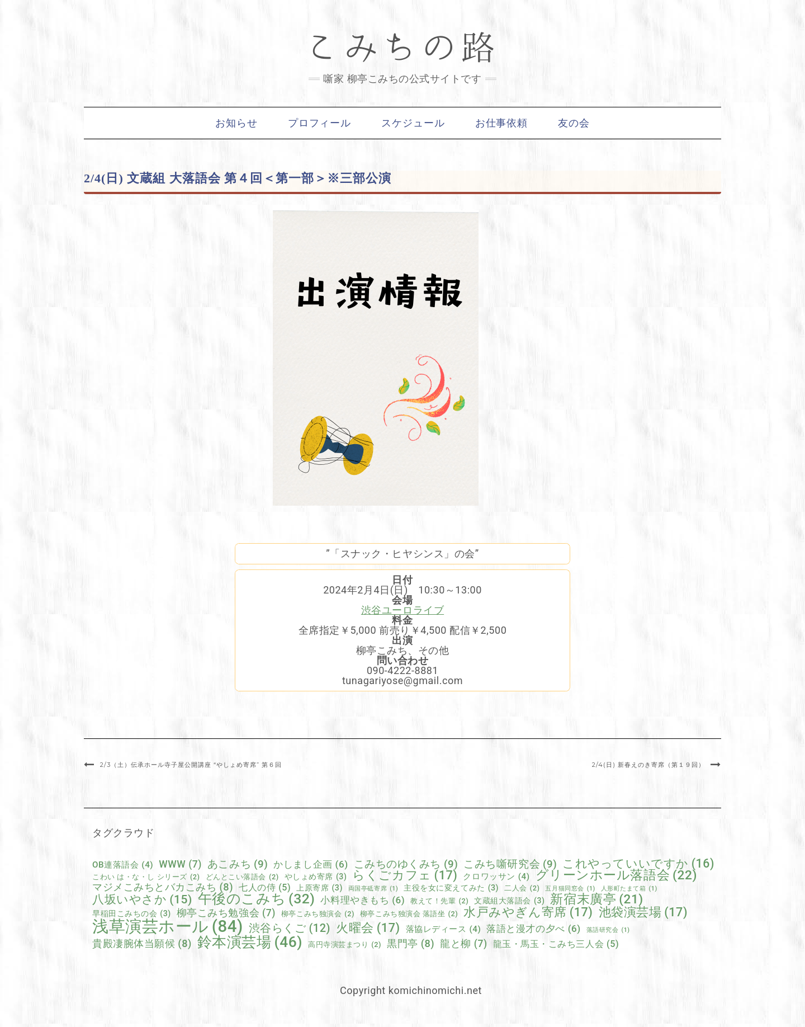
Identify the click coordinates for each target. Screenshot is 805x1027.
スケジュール (412, 123)
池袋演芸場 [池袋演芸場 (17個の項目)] (643, 912)
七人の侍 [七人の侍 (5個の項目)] (265, 887)
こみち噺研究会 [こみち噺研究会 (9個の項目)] (510, 864)
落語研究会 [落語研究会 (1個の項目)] (608, 930)
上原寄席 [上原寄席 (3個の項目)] (319, 888)
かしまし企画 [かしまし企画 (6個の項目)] (310, 864)
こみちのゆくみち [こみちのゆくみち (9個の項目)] (406, 864)
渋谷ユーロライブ (402, 610)
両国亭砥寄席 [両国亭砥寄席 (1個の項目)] (373, 889)
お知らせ (236, 123)
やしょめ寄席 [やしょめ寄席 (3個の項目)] (316, 876)
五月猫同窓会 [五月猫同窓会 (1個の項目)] (570, 889)
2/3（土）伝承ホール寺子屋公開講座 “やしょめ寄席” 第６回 (191, 765)
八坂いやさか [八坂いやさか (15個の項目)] (142, 900)
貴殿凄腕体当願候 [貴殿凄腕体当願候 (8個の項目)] (142, 944)
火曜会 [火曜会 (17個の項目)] (368, 928)
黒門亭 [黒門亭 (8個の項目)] (410, 944)
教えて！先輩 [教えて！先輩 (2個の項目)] (439, 901)
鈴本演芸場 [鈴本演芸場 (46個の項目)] (249, 942)
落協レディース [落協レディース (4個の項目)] (443, 929)
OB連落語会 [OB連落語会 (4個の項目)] (122, 865)
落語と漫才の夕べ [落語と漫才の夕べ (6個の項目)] (533, 929)
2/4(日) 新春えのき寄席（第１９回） (648, 765)
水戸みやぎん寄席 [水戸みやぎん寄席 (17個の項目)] (528, 912)
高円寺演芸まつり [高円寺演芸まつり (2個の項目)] (344, 945)
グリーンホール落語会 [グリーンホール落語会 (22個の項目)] (616, 875)
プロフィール (319, 123)
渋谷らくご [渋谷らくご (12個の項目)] (289, 928)
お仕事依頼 (501, 123)
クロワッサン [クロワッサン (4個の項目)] (496, 877)
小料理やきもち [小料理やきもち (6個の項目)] (362, 900)
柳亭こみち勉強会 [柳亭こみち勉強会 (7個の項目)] (226, 913)
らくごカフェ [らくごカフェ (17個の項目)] (404, 875)
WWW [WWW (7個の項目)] (180, 865)
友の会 (574, 123)
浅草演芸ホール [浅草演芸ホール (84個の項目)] (167, 926)
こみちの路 (402, 48)
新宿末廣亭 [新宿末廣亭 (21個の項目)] (596, 899)
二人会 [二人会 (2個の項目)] (521, 888)
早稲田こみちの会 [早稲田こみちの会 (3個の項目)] (131, 913)
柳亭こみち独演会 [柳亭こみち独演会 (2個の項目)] (317, 914)
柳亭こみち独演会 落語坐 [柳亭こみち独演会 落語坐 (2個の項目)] (409, 914)
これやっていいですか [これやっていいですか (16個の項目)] (638, 863)
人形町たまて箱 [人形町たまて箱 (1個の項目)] (629, 889)
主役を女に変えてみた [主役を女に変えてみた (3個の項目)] (451, 888)
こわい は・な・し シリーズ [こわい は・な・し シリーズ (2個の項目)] (146, 877)
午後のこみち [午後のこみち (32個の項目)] (256, 899)
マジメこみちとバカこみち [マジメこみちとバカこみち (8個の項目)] (162, 887)
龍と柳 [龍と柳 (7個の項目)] (463, 944)
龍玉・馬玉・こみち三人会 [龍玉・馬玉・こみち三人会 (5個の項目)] (556, 944)
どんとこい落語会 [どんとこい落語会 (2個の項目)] (242, 877)
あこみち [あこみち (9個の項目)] (237, 864)
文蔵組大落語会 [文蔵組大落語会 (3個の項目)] (509, 900)
